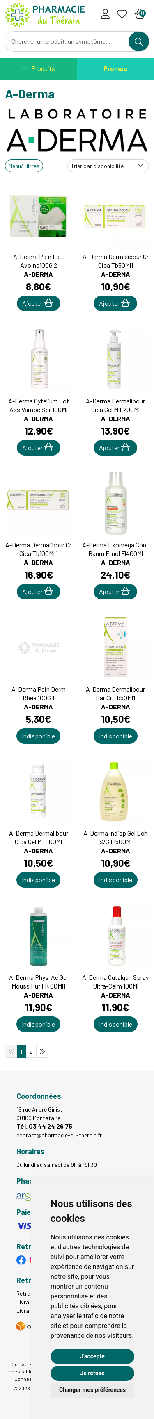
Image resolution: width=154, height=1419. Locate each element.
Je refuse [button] (92, 1373)
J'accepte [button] (92, 1356)
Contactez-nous (29, 1364)
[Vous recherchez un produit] (67, 41)
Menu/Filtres (24, 165)
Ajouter (37, 303)
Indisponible (38, 736)
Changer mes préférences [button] (92, 1390)
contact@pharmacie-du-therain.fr (59, 1135)
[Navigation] (38, 68)
